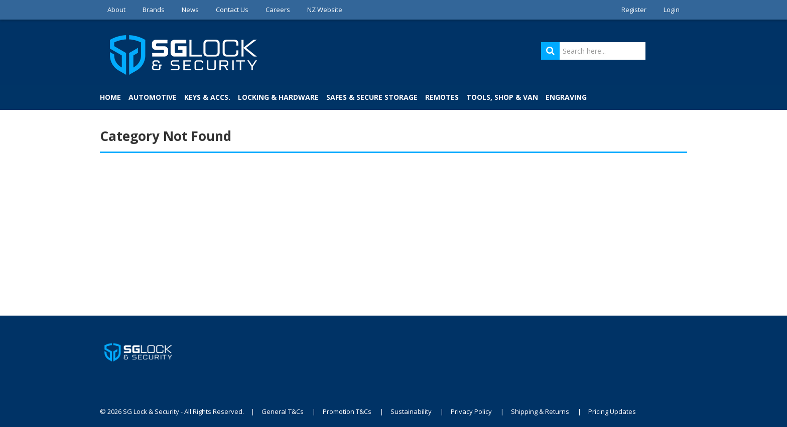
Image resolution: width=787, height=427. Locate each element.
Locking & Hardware (278, 97)
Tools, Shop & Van (502, 97)
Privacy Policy (471, 411)
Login (672, 9)
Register (633, 9)
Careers (278, 9)
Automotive (152, 97)
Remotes (442, 97)
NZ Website (324, 9)
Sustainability (411, 411)
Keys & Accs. (207, 97)
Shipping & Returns (540, 411)
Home (110, 97)
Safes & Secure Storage (372, 97)
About (116, 9)
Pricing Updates (612, 411)
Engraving (566, 97)
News (190, 9)
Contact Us (232, 9)
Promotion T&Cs (347, 411)
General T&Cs (282, 411)
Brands (154, 9)
